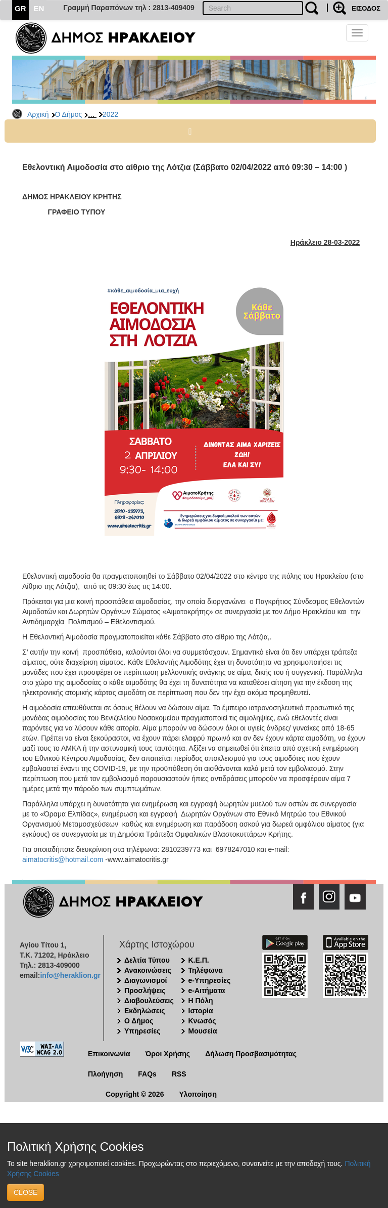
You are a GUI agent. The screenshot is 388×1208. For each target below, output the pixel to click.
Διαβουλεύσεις (149, 1001)
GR (20, 8)
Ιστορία (200, 1011)
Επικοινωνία (109, 1054)
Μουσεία (202, 1031)
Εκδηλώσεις (144, 1011)
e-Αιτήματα (206, 990)
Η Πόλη (200, 1001)
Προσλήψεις (145, 990)
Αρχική (38, 114)
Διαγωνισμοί (145, 980)
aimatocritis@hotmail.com (62, 859)
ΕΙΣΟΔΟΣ (366, 8)
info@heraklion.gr (70, 975)
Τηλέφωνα (205, 970)
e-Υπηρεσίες (209, 980)
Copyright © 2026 (135, 1094)
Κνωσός (202, 1021)
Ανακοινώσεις (147, 970)
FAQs (147, 1074)
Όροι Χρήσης (168, 1054)
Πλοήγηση (105, 1074)
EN (39, 8)
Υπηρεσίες (142, 1031)
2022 (110, 114)
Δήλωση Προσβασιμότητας (251, 1054)
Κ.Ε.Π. (198, 960)
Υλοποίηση (198, 1094)
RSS (179, 1074)
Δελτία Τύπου (147, 960)
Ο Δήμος (68, 114)
